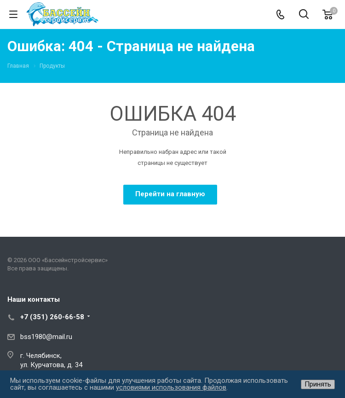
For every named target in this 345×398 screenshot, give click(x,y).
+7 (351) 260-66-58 (52, 317)
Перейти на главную (170, 194)
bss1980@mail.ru (46, 337)
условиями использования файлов (171, 387)
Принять (318, 384)
